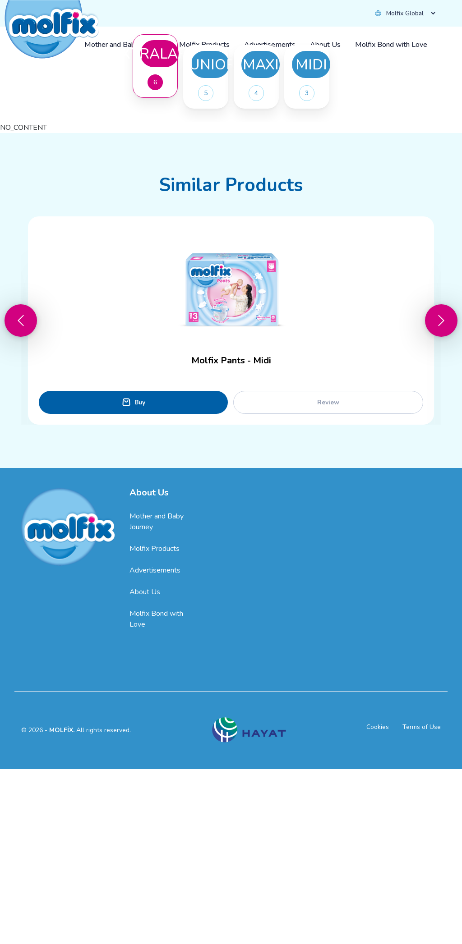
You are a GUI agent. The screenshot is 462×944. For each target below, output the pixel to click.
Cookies (377, 902)
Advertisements (154, 745)
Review (328, 577)
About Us (144, 767)
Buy (131, 189)
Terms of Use (421, 902)
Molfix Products (154, 724)
